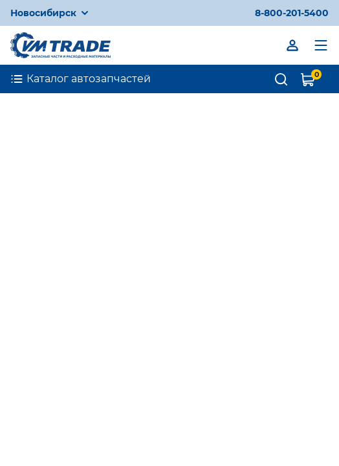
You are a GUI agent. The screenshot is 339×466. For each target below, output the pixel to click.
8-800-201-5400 (292, 13)
